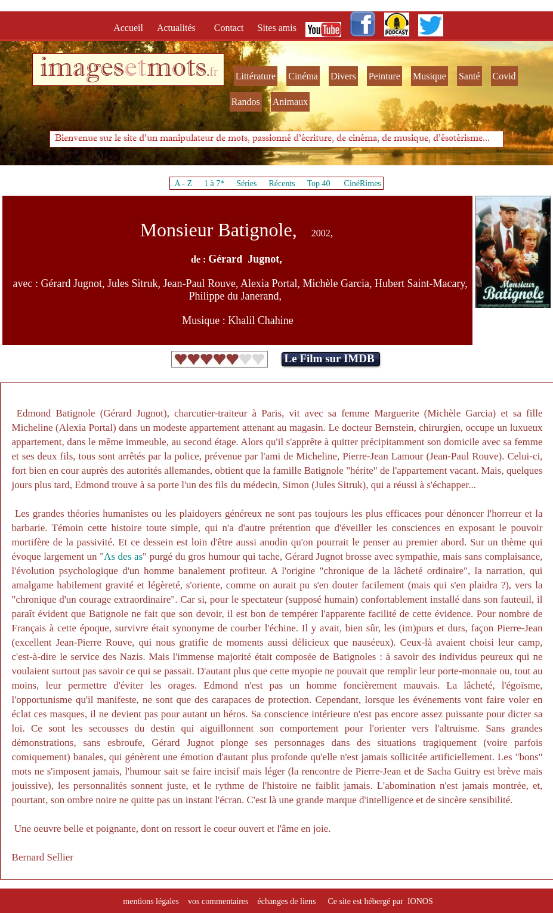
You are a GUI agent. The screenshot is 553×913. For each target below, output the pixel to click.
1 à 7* (214, 183)
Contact (230, 28)
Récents (281, 183)
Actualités (180, 28)
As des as (123, 556)
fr (213, 71)
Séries (246, 183)
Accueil (130, 28)
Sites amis (277, 28)
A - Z (183, 183)
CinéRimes (362, 183)
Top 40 (318, 183)
